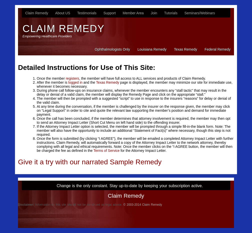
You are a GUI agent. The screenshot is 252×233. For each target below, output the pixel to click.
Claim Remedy (36, 13)
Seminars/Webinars (199, 13)
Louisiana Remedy (152, 49)
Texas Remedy (185, 49)
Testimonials (86, 13)
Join (154, 13)
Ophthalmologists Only (112, 49)
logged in (75, 82)
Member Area (133, 13)
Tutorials (171, 13)
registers (72, 78)
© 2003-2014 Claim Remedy (143, 204)
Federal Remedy (218, 49)
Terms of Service (107, 151)
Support (110, 13)
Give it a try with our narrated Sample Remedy (90, 162)
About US (62, 13)
